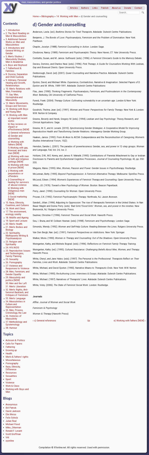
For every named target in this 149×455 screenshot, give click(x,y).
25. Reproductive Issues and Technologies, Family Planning (18, 253)
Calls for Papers (14, 343)
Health (9, 353)
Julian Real (11, 421)
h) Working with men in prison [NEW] (18, 166)
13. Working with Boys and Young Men (17, 110)
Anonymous (11, 404)
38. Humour (11, 328)
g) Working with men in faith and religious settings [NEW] (18, 159)
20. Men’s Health (14, 224)
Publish (105, 8)
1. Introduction (13, 30)
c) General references (19, 132)
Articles (74, 8)
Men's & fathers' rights (17, 356)
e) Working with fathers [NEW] (16, 143)
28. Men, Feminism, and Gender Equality (17, 273)
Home (36, 16)
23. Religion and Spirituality (14, 243)
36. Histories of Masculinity (14, 317)
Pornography (12, 363)
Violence (10, 382)
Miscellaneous (13, 360)
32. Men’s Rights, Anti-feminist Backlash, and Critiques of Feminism (17, 292)
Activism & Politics (15, 340)
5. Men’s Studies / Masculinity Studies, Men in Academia (16, 59)
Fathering (10, 347)
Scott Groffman (13, 434)
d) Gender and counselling (15, 137)
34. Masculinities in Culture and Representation (15, 304)
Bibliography (47, 16)
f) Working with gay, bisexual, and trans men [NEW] (18, 150)
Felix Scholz (12, 417)
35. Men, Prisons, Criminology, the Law (16, 311)
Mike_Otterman (13, 427)
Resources (11, 372)
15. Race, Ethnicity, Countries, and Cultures (17, 204)
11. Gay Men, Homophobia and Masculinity (14, 97)
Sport (8, 379)
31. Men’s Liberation (16, 286)
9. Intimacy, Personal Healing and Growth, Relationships (16, 83)
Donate (127, 8)
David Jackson (13, 411)
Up (88, 320)
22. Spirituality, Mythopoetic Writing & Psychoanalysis (17, 236)
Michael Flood (13, 424)
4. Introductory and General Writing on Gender (15, 51)
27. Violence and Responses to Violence (17, 267)
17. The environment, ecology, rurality (16, 213)
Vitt (7, 437)
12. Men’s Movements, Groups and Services (17, 104)
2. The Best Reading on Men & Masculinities (17, 34)
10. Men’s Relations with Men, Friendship (18, 90)
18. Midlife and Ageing (17, 217)
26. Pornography (14, 262)
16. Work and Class (15, 208)
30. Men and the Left (16, 283)
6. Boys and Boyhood (16, 65)
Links (95, 8)
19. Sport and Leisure (16, 220)
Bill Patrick (11, 407)
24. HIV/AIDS (12, 247)
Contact (138, 8)
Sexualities (11, 376)
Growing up (11, 350)
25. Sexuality (12, 259)
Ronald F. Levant (14, 431)
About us (116, 8)
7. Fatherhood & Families (14, 69)
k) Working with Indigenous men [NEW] (16, 191)
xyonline (10, 440)
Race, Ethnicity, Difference (13, 368)
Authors (85, 8)
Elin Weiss (11, 414)
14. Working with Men (67, 16)
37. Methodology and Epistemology (16, 323)
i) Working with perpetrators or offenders (15, 173)
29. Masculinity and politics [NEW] (15, 279)
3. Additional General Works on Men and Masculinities (16, 42)
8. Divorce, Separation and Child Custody (17, 75)
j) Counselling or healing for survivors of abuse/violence (18, 182)
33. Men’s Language (16, 298)
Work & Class (12, 386)
